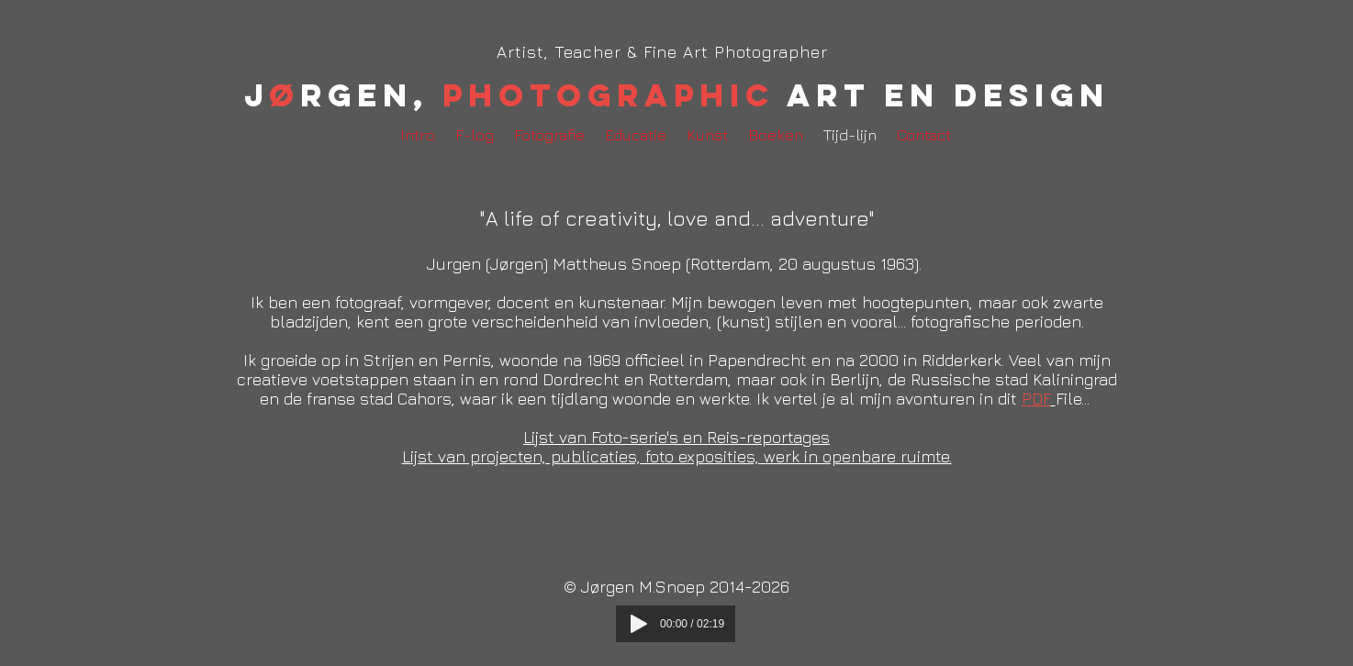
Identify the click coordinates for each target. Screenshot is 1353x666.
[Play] (639, 624)
